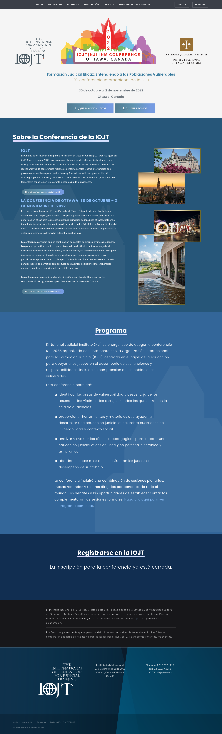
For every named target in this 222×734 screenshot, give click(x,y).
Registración (55, 722)
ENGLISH (181, 4)
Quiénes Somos (134, 108)
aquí (136, 618)
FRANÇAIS (200, 4)
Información (27, 722)
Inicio (15, 722)
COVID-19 (70, 722)
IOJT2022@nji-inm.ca (160, 672)
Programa (41, 722)
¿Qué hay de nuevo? (90, 108)
